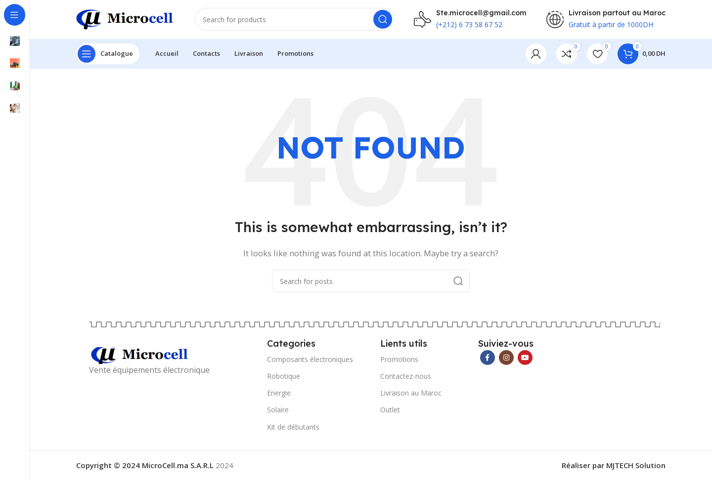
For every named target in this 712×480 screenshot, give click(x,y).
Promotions (399, 359)
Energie (279, 394)
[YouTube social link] (525, 358)
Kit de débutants (293, 427)
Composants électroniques (310, 359)
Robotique (283, 376)
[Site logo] (125, 19)
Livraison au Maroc (411, 394)
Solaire (278, 410)
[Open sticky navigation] (107, 54)
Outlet (390, 410)
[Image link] (140, 355)
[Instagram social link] (506, 358)
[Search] (294, 19)
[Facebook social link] (487, 358)
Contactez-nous (405, 376)
